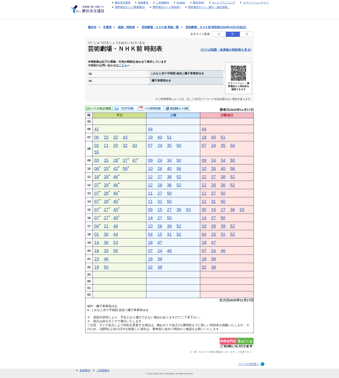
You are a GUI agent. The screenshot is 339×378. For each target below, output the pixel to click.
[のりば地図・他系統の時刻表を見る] (226, 49)
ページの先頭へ (248, 364)
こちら (123, 65)
